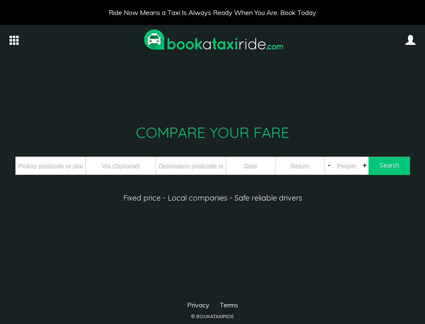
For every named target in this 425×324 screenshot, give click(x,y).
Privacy (198, 305)
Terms (229, 305)
